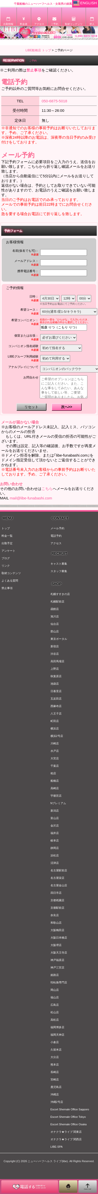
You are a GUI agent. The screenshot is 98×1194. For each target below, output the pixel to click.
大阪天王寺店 (59, 952)
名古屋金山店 (59, 885)
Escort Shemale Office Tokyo (68, 1116)
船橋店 (55, 780)
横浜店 (55, 728)
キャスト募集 (59, 563)
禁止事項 (7, 588)
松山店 (55, 1012)
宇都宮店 (56, 795)
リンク (6, 565)
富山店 (55, 818)
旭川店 (55, 616)
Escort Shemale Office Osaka (69, 1124)
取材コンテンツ (11, 573)
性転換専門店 (59, 982)
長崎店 (55, 1072)
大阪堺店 (56, 945)
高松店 (55, 1019)
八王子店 (56, 713)
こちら (47, 488)
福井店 (55, 833)
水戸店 (55, 750)
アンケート (8, 550)
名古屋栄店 (57, 877)
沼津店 (55, 862)
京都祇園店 (57, 900)
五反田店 (56, 698)
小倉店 (55, 1042)
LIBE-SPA (57, 1146)
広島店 (55, 1004)
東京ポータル (59, 638)
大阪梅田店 (57, 930)
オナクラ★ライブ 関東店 (66, 1131)
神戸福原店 (57, 959)
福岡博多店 (57, 1027)
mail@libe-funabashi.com (31, 498)
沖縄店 (55, 1094)
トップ (6, 528)
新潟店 (55, 810)
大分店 (55, 1057)
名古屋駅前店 (59, 870)
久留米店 (56, 1049)
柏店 (53, 773)
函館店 (55, 608)
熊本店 (55, 1064)
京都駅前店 (57, 907)
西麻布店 (56, 706)
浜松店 (55, 855)
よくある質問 (10, 580)
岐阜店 (55, 840)
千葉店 (55, 765)
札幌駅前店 (57, 601)
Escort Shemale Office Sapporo (70, 1109)
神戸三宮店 (57, 967)
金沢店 (55, 825)
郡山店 (55, 631)
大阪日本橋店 (59, 937)
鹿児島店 (56, 1086)
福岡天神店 (57, 1034)
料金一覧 (7, 535)
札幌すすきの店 (60, 594)
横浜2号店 (57, 735)
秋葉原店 (56, 676)
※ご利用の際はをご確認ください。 (37, 70)
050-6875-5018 (54, 101)
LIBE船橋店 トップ (38, 50)
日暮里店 (56, 691)
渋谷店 (55, 653)
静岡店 (55, 847)
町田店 (55, 720)
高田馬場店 (57, 661)
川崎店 (55, 743)
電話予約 (56, 535)
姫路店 (55, 974)
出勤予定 (7, 543)
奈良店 (55, 915)
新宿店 (55, 646)
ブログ (6, 558)
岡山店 (55, 989)
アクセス (56, 543)
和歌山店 (56, 922)
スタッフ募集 (59, 571)
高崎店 (55, 788)
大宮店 (55, 758)
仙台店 (55, 623)
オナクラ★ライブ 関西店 (66, 1139)
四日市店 (56, 892)
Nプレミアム (58, 803)
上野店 (55, 668)
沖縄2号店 (57, 1101)
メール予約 (57, 528)
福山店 (55, 997)
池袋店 (55, 683)
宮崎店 (55, 1079)
